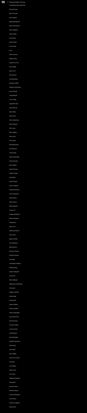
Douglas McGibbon (14, 214)
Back (8, 2)
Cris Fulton (12, 374)
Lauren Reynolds (14, 194)
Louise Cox (12, 210)
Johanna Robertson (14, 26)
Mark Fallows (13, 165)
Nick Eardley (12, 67)
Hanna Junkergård (14, 312)
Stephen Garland (14, 292)
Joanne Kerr (12, 235)
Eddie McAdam (13, 206)
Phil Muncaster (13, 9)
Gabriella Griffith (14, 83)
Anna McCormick (14, 317)
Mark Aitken (12, 112)
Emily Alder (12, 382)
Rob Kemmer (13, 75)
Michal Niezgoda (14, 218)
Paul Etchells (12, 153)
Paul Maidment (13, 243)
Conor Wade (12, 99)
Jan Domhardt (13, 91)
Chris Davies (12, 46)
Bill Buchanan (13, 247)
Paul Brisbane (13, 333)
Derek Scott (12, 407)
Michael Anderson (14, 230)
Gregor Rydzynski (14, 271)
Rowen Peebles (13, 304)
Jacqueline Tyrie (13, 103)
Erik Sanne (12, 288)
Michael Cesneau (14, 255)
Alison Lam (12, 226)
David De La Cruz (14, 62)
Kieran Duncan (13, 54)
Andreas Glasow (13, 390)
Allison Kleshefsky (14, 157)
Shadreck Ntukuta (14, 189)
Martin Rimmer (13, 169)
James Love (12, 71)
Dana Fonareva (13, 321)
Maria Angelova (13, 30)
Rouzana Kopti (13, 386)
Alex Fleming (12, 198)
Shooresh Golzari (14, 251)
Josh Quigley (12, 353)
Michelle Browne (14, 144)
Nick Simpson (13, 17)
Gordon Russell (13, 161)
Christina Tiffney (13, 325)
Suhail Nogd (12, 296)
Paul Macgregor (13, 337)
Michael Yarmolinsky (15, 87)
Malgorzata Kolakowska (16, 284)
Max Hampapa (13, 280)
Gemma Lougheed (14, 403)
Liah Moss (12, 362)
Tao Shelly (12, 259)
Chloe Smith (12, 300)
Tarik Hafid (12, 349)
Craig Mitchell (13, 95)
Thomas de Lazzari (14, 358)
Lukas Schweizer (14, 185)
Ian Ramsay (12, 38)
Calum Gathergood (14, 394)
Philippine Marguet (14, 378)
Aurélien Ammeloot (14, 341)
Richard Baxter (13, 124)
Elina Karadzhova (14, 120)
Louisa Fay (12, 276)
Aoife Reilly (12, 177)
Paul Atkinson (13, 149)
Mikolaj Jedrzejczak (14, 21)
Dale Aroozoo (13, 202)
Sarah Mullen (13, 34)
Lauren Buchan (13, 329)
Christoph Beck (13, 79)
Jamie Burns (12, 345)
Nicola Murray (13, 108)
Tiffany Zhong (13, 267)
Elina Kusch (12, 136)
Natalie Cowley (13, 173)
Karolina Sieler (13, 181)
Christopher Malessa (15, 263)
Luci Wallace (12, 366)
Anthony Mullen (13, 308)
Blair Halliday (13, 132)
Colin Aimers (12, 399)
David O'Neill (13, 42)
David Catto (12, 116)
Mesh (3, 2)
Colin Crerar (12, 140)
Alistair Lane (12, 370)
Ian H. (11, 50)
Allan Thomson (13, 13)
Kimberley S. (12, 222)
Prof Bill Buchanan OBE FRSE (17, 5)
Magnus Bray (13, 58)
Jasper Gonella (13, 239)
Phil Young (12, 128)
